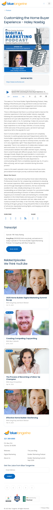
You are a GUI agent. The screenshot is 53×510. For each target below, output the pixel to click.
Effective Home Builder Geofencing (22, 417)
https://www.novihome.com (15, 82)
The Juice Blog (32, 451)
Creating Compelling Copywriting (21, 338)
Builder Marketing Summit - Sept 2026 (37, 459)
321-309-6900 (9, 438)
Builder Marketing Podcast (36, 454)
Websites (7, 451)
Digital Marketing (10, 454)
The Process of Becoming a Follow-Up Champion (23, 378)
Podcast (8, 10)
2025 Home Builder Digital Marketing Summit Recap (26, 298)
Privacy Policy (45, 508)
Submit (9, 476)
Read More (14, 249)
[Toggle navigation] (49, 3)
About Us (7, 458)
